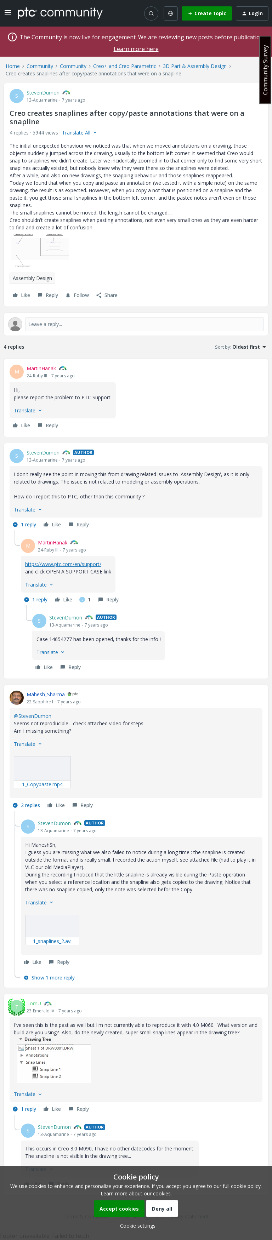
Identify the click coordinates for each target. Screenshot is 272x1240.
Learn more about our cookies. (136, 1193)
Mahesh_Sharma (46, 694)
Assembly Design (32, 278)
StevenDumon (43, 92)
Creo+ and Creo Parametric (124, 66)
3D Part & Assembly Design (195, 66)
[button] (8, 14)
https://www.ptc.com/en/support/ (63, 564)
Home (13, 66)
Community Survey (265, 70)
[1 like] (85, 599)
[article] (136, 398)
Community (40, 66)
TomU (34, 1003)
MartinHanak (41, 368)
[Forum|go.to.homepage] (60, 13)
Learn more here (136, 49)
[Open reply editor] (136, 324)
